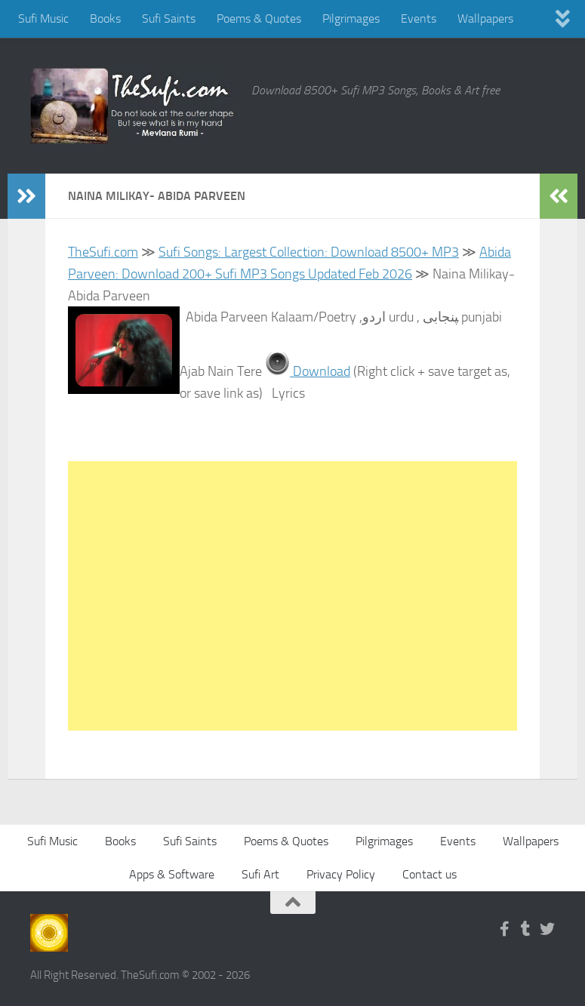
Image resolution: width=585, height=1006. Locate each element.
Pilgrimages (351, 18)
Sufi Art (260, 874)
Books (105, 18)
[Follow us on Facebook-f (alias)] (505, 929)
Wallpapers (485, 18)
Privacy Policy (340, 874)
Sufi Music (43, 18)
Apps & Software (171, 874)
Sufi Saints (169, 18)
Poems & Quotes (259, 18)
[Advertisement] (292, 596)
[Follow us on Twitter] (547, 929)
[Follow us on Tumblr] (526, 929)
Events (418, 18)
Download (320, 371)
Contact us (429, 874)
